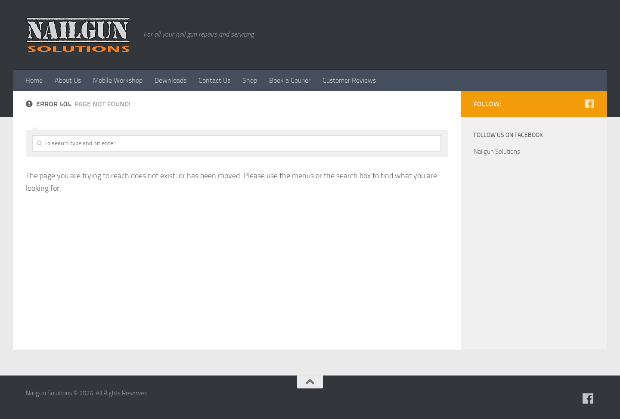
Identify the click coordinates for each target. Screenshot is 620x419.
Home (34, 80)
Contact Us (214, 80)
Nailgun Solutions (497, 151)
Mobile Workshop (118, 80)
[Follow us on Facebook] (589, 104)
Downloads (170, 80)
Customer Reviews (349, 80)
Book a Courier (289, 80)
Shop (249, 80)
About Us (68, 80)
